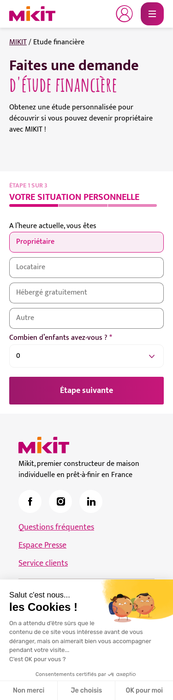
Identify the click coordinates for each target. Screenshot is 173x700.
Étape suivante (86, 391)
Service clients (43, 563)
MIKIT (18, 42)
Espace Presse (42, 545)
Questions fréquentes (56, 527)
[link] (30, 501)
